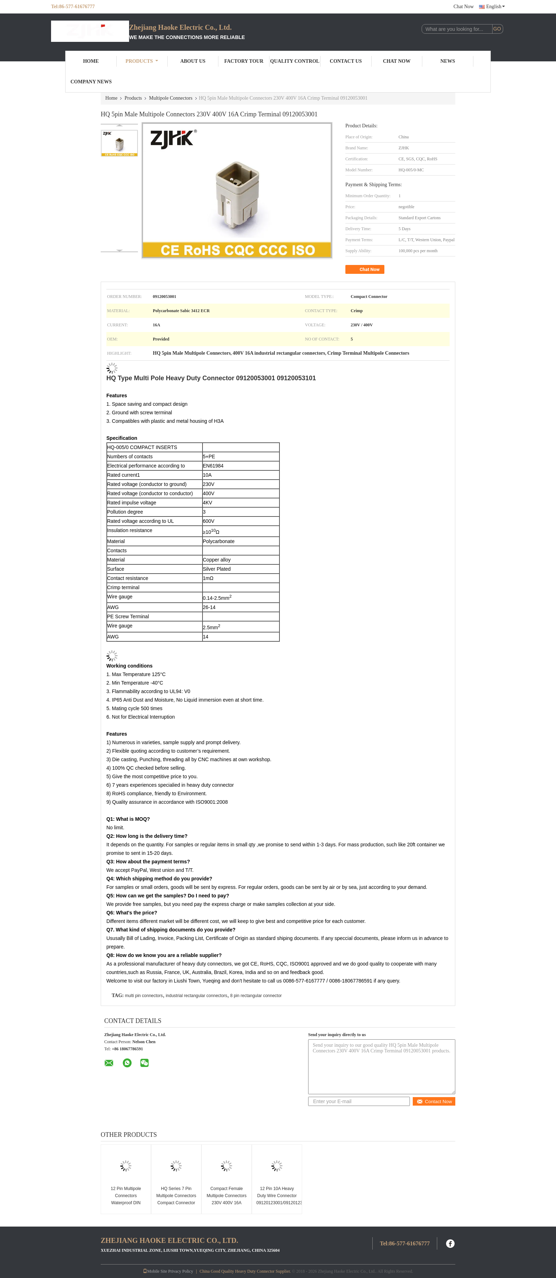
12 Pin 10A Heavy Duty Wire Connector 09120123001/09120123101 (277, 1195)
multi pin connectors (144, 995)
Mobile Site (155, 1271)
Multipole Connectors (171, 98)
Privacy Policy (180, 1271)
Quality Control (294, 61)
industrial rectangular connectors (196, 995)
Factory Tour (243, 61)
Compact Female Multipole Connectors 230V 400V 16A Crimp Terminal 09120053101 (227, 1202)
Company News (91, 81)
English (495, 6)
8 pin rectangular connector (256, 995)
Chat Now (464, 6)
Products (142, 61)
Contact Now (434, 1101)
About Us (192, 61)
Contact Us (346, 61)
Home (91, 61)
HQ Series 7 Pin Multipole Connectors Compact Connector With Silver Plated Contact (176, 1202)
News (447, 61)
